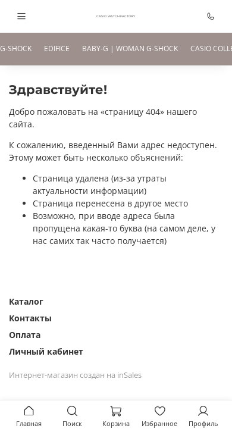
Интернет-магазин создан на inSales (75, 375)
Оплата (24, 334)
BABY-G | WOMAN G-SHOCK (130, 48)
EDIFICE (57, 48)
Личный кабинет (46, 351)
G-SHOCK (16, 48)
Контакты (30, 318)
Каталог (26, 301)
